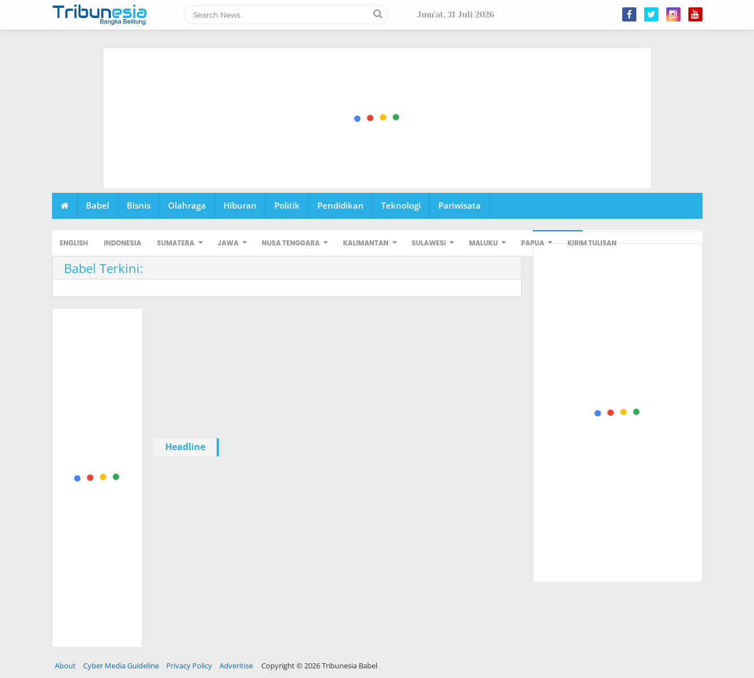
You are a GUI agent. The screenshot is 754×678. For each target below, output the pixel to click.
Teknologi (401, 205)
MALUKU (483, 243)
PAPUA (532, 243)
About (65, 665)
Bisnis (138, 205)
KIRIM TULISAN (592, 243)
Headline (185, 447)
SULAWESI (429, 243)
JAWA (228, 243)
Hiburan (240, 205)
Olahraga (187, 205)
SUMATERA (176, 243)
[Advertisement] (378, 118)
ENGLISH (74, 243)
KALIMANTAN (365, 243)
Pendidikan (340, 205)
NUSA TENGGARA (291, 243)
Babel (97, 205)
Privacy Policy (189, 665)
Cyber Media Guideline (121, 665)
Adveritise (236, 665)
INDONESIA (122, 243)
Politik (287, 205)
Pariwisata (459, 205)
